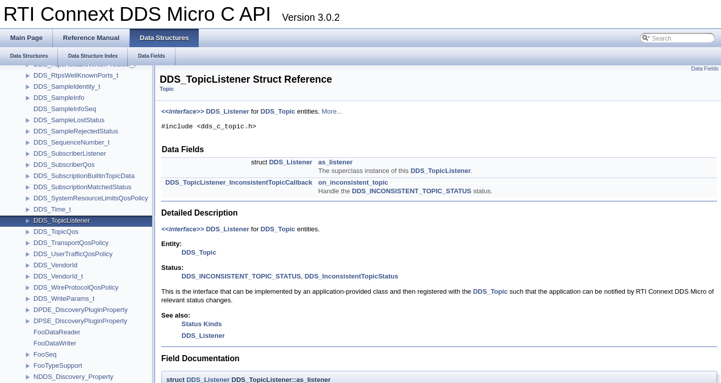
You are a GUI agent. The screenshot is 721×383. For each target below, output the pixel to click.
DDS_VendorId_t (58, 276)
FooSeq (45, 354)
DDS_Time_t (52, 209)
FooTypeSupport (57, 365)
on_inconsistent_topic (353, 182)
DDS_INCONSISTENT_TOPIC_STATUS (411, 191)
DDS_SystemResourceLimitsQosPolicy (90, 198)
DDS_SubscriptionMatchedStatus (82, 187)
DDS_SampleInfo (58, 97)
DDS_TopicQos (56, 231)
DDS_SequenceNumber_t (71, 142)
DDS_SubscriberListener (69, 153)
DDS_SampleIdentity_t (66, 86)
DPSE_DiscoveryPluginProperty (80, 321)
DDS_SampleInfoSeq (64, 109)
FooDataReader (57, 332)
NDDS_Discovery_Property (73, 376)
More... (331, 111)
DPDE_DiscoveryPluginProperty (80, 310)
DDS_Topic (278, 111)
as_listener (335, 162)
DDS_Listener (227, 111)
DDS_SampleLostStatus (68, 120)
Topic (167, 89)
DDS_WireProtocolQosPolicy (76, 287)
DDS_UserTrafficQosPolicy (73, 254)
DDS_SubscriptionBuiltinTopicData (83, 176)
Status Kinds (202, 324)
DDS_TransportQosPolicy (71, 243)
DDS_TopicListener (61, 220)
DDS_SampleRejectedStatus (75, 131)
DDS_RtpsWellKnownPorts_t (75, 75)
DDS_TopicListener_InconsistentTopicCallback (238, 182)
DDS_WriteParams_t (63, 298)
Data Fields (704, 68)
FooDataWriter (54, 343)
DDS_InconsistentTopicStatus (352, 276)
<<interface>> (182, 111)
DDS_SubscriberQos (64, 164)
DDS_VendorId (55, 265)
